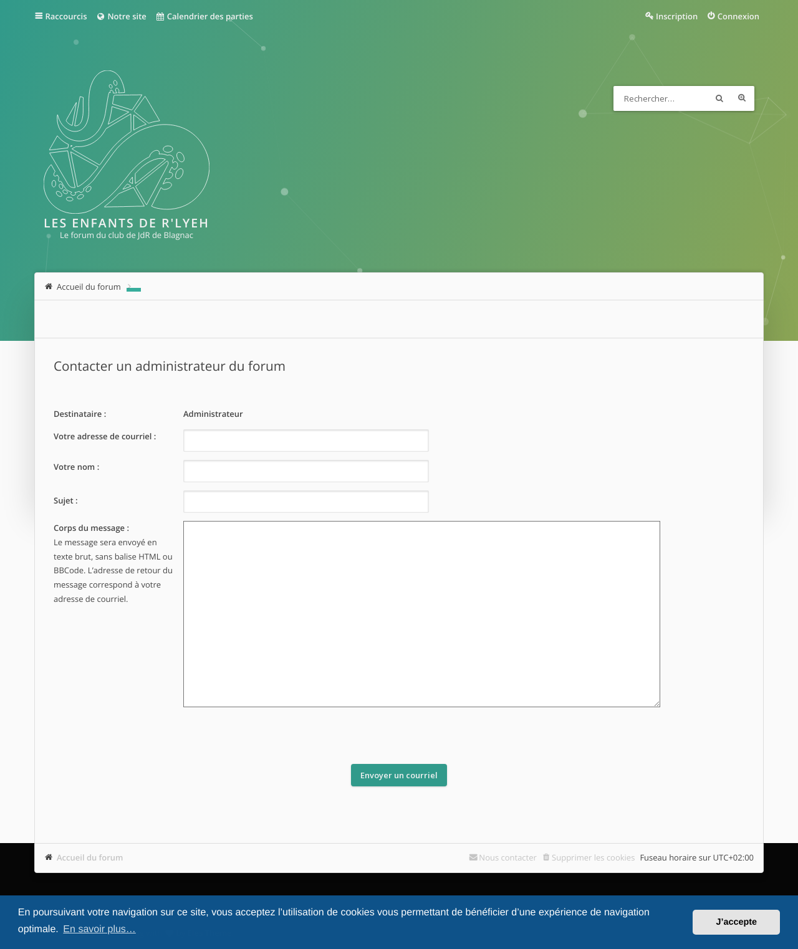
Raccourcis (66, 16)
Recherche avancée (742, 98)
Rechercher (719, 98)
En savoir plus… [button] (99, 929)
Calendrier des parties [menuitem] (204, 16)
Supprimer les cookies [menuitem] (593, 857)
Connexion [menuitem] (738, 16)
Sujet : (66, 500)
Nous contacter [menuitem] (508, 857)
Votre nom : (76, 466)
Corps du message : (91, 527)
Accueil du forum (90, 857)
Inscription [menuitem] (677, 16)
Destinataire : (80, 413)
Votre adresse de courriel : (105, 436)
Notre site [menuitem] (120, 16)
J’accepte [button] (736, 922)
